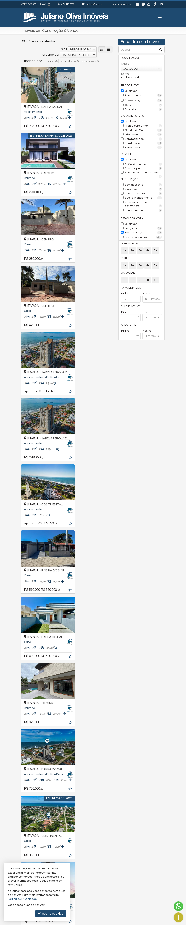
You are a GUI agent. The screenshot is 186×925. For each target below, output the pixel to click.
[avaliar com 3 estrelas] (31, 813)
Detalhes (127, 151)
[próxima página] (109, 813)
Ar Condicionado (143, 161)
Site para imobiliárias (136, 922)
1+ (124, 241)
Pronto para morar (143, 228)
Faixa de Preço (131, 278)
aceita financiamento (143, 193)
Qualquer (130, 90)
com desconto (143, 181)
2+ (132, 241)
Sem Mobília (143, 141)
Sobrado (143, 108)
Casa (143, 104)
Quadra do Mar (143, 128)
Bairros (125, 73)
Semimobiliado (143, 137)
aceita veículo (142, 202)
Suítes (125, 249)
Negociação (129, 176)
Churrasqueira (143, 165)
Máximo (147, 284)
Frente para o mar (143, 124)
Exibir (63, 49)
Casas (143, 100)
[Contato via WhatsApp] (178, 906)
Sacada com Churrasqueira (143, 169)
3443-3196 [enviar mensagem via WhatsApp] (67, 4)
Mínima (125, 302)
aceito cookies (50, 913)
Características (132, 114)
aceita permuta (143, 189)
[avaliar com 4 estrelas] (35, 813)
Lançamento (143, 219)
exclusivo (143, 185)
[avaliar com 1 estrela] (23, 813)
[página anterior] (88, 813)
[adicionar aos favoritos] (60, 120)
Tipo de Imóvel (130, 85)
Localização (129, 58)
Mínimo (125, 284)
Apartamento (143, 95)
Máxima (147, 302)
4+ (147, 241)
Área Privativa (130, 297)
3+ (140, 241)
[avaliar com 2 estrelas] (27, 813)
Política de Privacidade (73, 922)
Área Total (128, 315)
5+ (155, 241)
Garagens (128, 263)
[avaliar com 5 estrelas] (39, 813)
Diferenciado (143, 132)
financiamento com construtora (143, 198)
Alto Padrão (143, 145)
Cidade (125, 64)
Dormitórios (129, 234)
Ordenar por (50, 54)
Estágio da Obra (132, 210)
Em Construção (143, 224)
